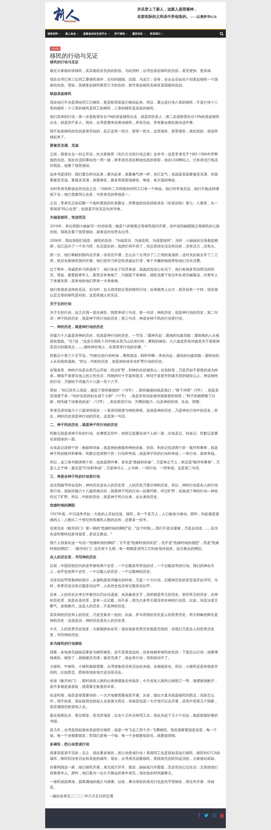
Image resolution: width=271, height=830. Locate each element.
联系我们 (155, 33)
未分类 (55, 48)
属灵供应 (137, 33)
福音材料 (52, 33)
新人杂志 (70, 33)
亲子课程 (119, 33)
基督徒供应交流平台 (95, 33)
